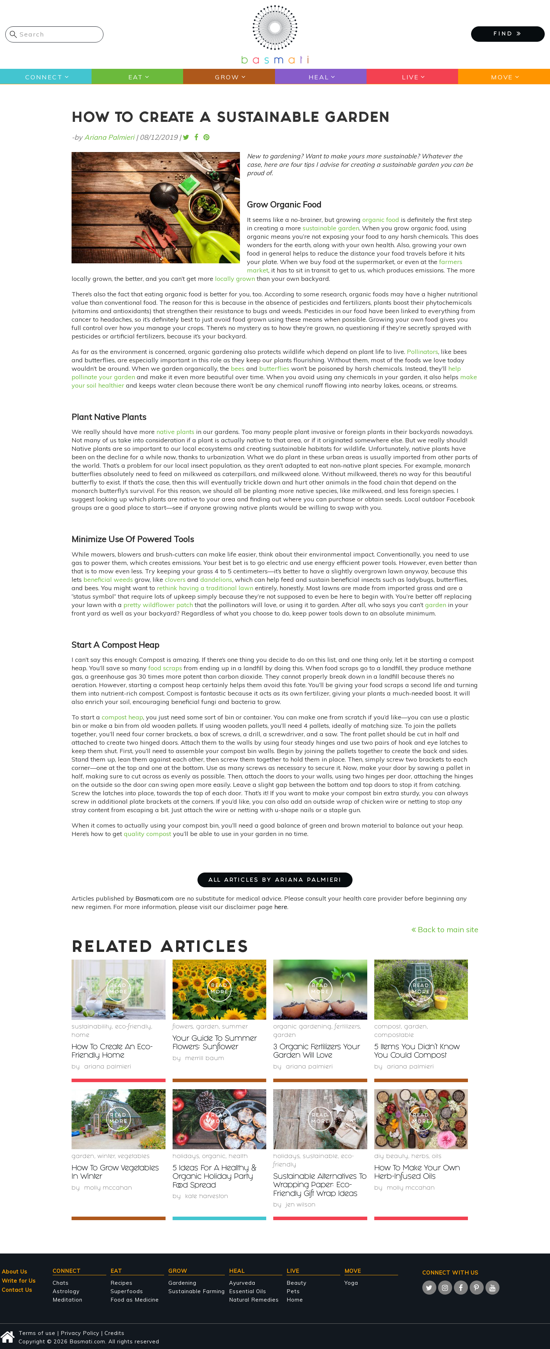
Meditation (67, 1299)
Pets (293, 1290)
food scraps (165, 668)
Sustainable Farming (196, 1290)
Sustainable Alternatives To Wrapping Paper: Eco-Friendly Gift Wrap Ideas (319, 1185)
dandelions (216, 579)
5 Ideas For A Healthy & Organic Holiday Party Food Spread (217, 1176)
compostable (394, 1035)
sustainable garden (331, 228)
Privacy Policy (80, 1332)
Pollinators (422, 352)
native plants (175, 432)
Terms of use (37, 1332)
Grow (227, 77)
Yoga (351, 1282)
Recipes (121, 1282)
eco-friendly (133, 1027)
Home (80, 1035)
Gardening (182, 1282)
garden (435, 605)
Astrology (66, 1290)
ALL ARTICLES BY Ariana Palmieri (275, 880)
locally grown (235, 279)
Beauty (297, 1282)
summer (235, 1027)
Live (410, 77)
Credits (115, 1332)
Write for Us (19, 1280)
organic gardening (302, 1027)
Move (501, 77)
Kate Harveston (207, 1196)
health (238, 1156)
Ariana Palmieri (109, 137)
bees (237, 368)
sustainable (320, 1156)
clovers (175, 579)
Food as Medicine (134, 1299)
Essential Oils (247, 1290)
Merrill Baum (205, 1058)
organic (214, 1156)
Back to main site (444, 929)
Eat (135, 77)
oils (437, 1156)
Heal (318, 77)
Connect (44, 77)
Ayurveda (242, 1282)
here (280, 907)
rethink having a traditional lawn (205, 588)
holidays (186, 1156)
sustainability (92, 1027)
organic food (380, 220)
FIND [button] (508, 33)
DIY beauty (391, 1156)
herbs (420, 1156)
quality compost (147, 834)
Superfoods (126, 1290)
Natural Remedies (254, 1299)
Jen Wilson (301, 1204)
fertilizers (347, 1027)
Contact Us (17, 1289)
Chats (61, 1282)
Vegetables (134, 1156)
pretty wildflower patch (158, 605)
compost (387, 1027)
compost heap (122, 717)
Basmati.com (154, 898)
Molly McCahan (109, 1187)
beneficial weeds (108, 579)
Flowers (183, 1027)
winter (106, 1156)
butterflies (274, 368)
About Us (14, 1271)
